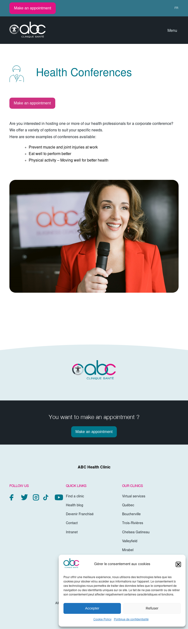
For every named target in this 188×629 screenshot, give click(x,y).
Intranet (72, 532)
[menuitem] (174, 8)
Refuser (152, 608)
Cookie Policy (102, 619)
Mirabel (127, 550)
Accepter (92, 608)
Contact (72, 523)
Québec (128, 505)
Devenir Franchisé (80, 514)
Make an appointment (32, 8)
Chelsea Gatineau (136, 532)
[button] (178, 564)
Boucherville (131, 514)
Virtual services (133, 496)
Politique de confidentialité (131, 619)
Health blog (74, 505)
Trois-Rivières (132, 523)
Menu (172, 31)
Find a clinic (75, 496)
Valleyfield (129, 541)
